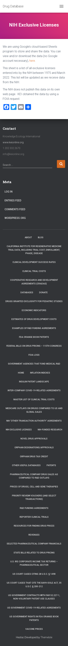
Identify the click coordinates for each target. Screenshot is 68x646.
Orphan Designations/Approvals (34, 447)
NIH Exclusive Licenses (19, 429)
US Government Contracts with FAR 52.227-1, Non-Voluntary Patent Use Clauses (34, 597)
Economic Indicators (34, 310)
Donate (43, 292)
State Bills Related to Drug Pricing (34, 552)
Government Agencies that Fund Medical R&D (34, 364)
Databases (26, 292)
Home (21, 373)
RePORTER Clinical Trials (34, 517)
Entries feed (13, 200)
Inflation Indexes (40, 373)
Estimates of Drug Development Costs (34, 319)
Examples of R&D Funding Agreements (34, 328)
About (28, 237)
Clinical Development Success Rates (34, 262)
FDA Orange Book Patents (34, 337)
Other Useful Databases (26, 465)
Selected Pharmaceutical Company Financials (34, 543)
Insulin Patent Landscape (34, 381)
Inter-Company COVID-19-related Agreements (34, 390)
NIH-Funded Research (50, 429)
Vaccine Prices (34, 629)
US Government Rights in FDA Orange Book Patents (34, 618)
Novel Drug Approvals (34, 438)
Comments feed (15, 209)
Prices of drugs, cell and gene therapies (34, 486)
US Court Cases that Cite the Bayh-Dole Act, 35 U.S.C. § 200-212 (34, 585)
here (32, 60)
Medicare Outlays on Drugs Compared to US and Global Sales (34, 410)
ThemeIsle (46, 637)
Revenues (34, 535)
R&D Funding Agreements (34, 508)
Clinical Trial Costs (34, 271)
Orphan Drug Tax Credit (34, 456)
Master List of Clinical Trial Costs (34, 399)
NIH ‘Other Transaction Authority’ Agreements (34, 421)
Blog (40, 237)
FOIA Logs (34, 355)
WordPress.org (15, 218)
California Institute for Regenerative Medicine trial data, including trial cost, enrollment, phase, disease (34, 250)
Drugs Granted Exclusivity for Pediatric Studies (34, 301)
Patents (51, 465)
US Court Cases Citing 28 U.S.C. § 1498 (34, 574)
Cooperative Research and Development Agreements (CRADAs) (34, 282)
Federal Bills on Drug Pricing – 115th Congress (34, 346)
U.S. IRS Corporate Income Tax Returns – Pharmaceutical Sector (34, 563)
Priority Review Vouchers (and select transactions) (34, 497)
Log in (9, 191)
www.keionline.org (13, 142)
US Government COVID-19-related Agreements (34, 607)
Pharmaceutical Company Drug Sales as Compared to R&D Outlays (34, 476)
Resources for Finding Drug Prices (34, 526)
